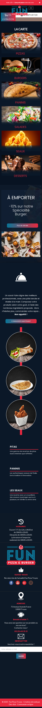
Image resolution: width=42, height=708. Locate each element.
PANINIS (15, 468)
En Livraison (8, 17)
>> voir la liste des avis (26, 3)
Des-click (12, 704)
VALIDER (21, 656)
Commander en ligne (25, 704)
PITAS (13, 446)
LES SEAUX (16, 490)
